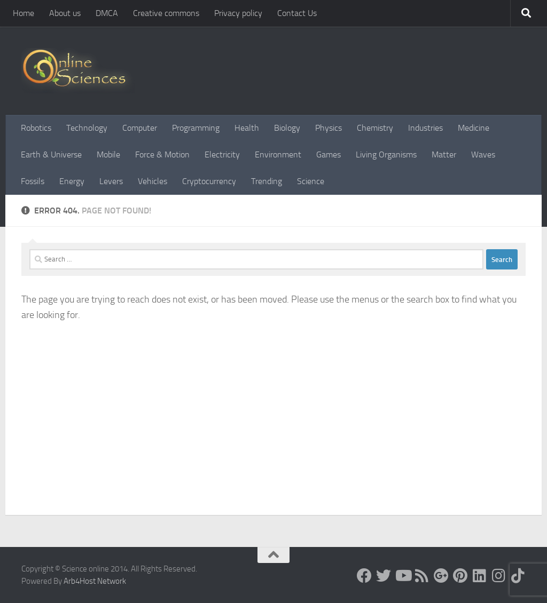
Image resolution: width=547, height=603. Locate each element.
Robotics (36, 128)
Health (247, 128)
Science (310, 181)
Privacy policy (238, 13)
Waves (483, 154)
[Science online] (364, 575)
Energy (71, 181)
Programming (196, 128)
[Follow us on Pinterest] (460, 575)
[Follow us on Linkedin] (479, 575)
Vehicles (152, 181)
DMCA (107, 13)
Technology (86, 128)
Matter (444, 154)
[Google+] (441, 575)
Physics (328, 128)
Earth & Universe (51, 154)
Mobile (108, 154)
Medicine (473, 128)
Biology (287, 128)
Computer (139, 128)
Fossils (32, 181)
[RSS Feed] (422, 575)
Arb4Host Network (95, 581)
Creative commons (166, 13)
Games (328, 154)
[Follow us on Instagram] (498, 575)
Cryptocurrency (209, 181)
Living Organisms (386, 154)
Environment (278, 154)
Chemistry (375, 128)
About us (65, 13)
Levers (111, 181)
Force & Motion (162, 154)
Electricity (222, 154)
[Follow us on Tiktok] (518, 575)
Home (23, 13)
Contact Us (297, 13)
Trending (266, 181)
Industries (425, 128)
